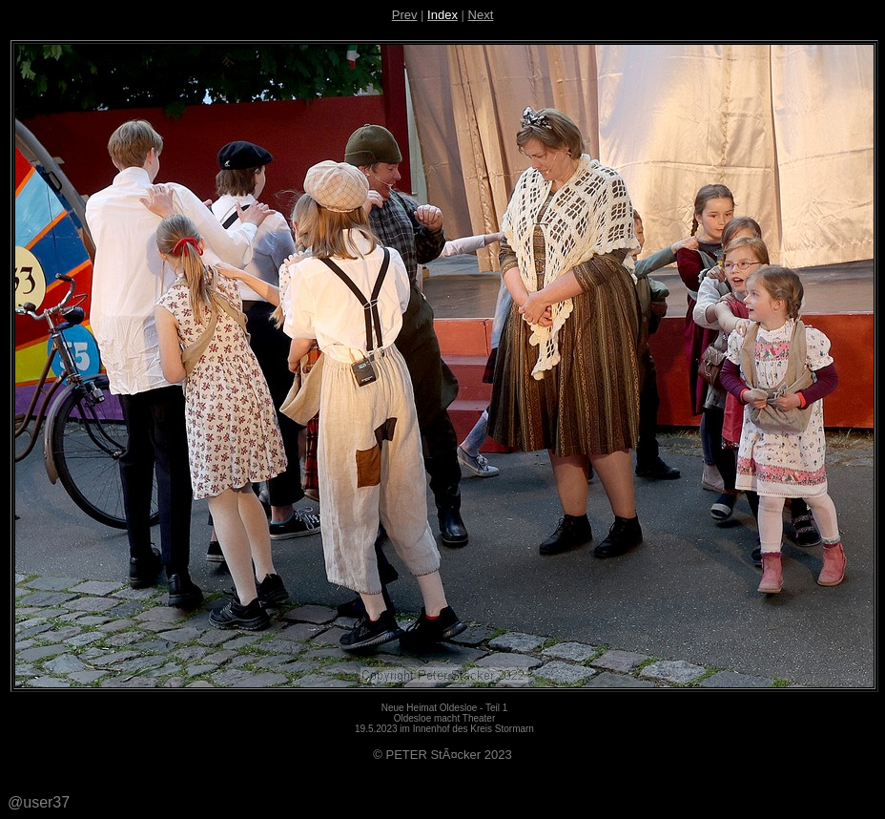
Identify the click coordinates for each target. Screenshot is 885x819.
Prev (405, 15)
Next (481, 15)
